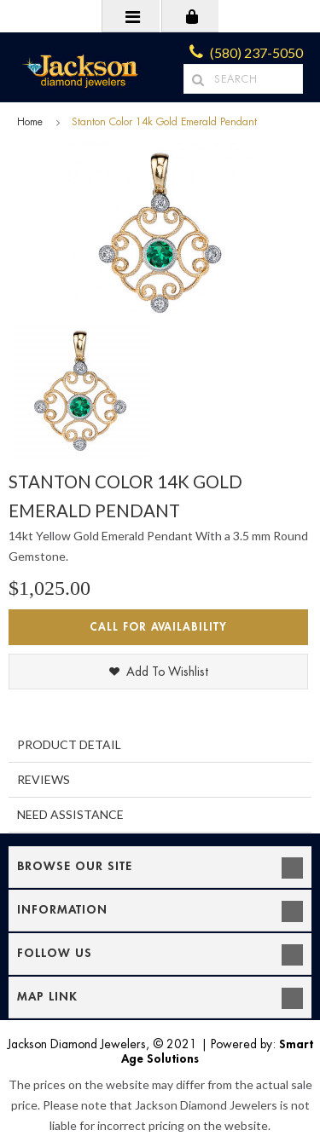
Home (30, 122)
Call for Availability (158, 626)
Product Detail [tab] (69, 744)
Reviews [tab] (43, 779)
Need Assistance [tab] (70, 814)
